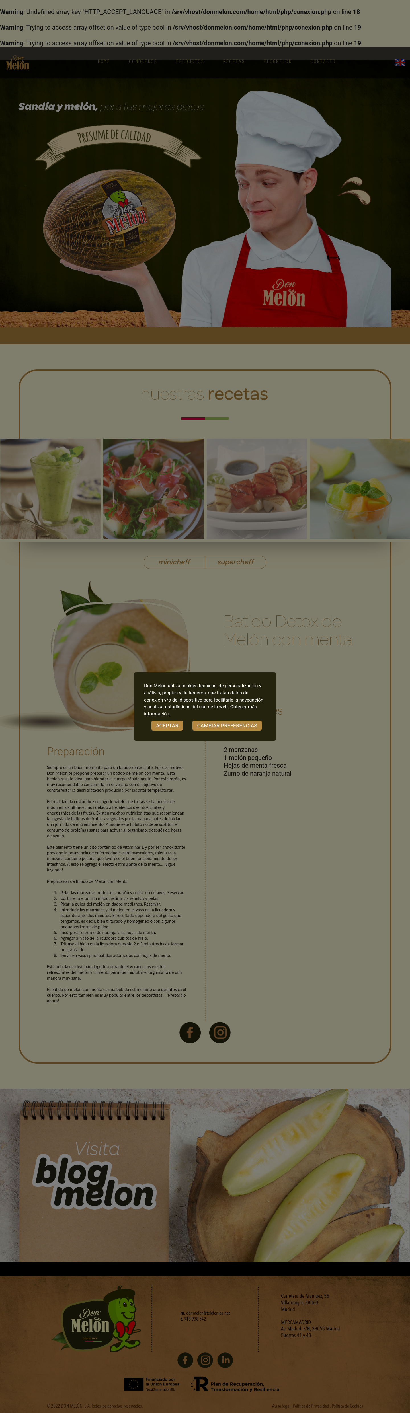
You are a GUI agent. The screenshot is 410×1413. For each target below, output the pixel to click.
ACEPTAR (167, 726)
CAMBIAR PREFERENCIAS (227, 726)
